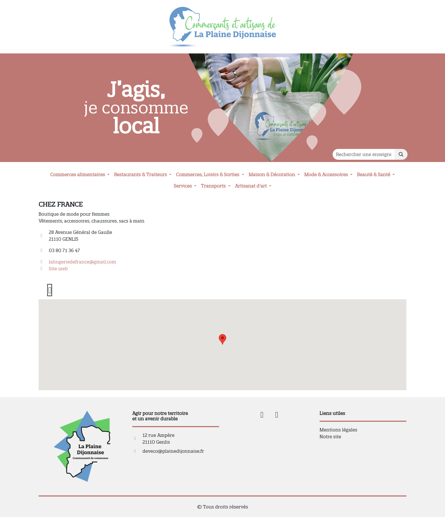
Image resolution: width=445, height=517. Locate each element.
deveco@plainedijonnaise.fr (173, 451)
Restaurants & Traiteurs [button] (141, 174)
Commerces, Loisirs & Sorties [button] (208, 174)
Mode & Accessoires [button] (326, 174)
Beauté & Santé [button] (374, 174)
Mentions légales (338, 430)
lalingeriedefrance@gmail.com (82, 262)
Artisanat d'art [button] (251, 186)
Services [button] (183, 186)
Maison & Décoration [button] (272, 174)
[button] (222, 339)
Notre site (330, 436)
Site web (58, 268)
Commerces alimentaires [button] (78, 174)
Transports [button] (214, 186)
